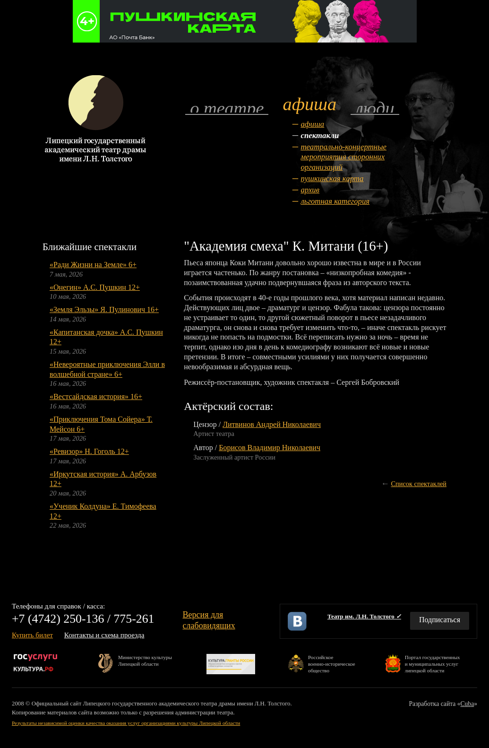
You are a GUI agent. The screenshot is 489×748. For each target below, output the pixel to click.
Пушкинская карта (331, 178)
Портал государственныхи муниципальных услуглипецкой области (432, 663)
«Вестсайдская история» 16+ (96, 396)
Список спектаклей (418, 483)
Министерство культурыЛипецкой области (145, 660)
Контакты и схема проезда (104, 635)
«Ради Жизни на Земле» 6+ (93, 265)
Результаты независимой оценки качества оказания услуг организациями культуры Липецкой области (126, 723)
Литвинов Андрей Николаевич (272, 424)
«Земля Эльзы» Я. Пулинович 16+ (104, 309)
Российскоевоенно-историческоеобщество (331, 663)
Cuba (467, 703)
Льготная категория (334, 201)
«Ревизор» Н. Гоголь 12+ (89, 451)
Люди (374, 107)
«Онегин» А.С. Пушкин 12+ (95, 287)
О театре (227, 107)
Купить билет (32, 635)
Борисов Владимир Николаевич (269, 448)
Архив (309, 189)
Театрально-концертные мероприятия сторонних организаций (343, 157)
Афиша (312, 124)
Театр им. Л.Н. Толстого (364, 616)
